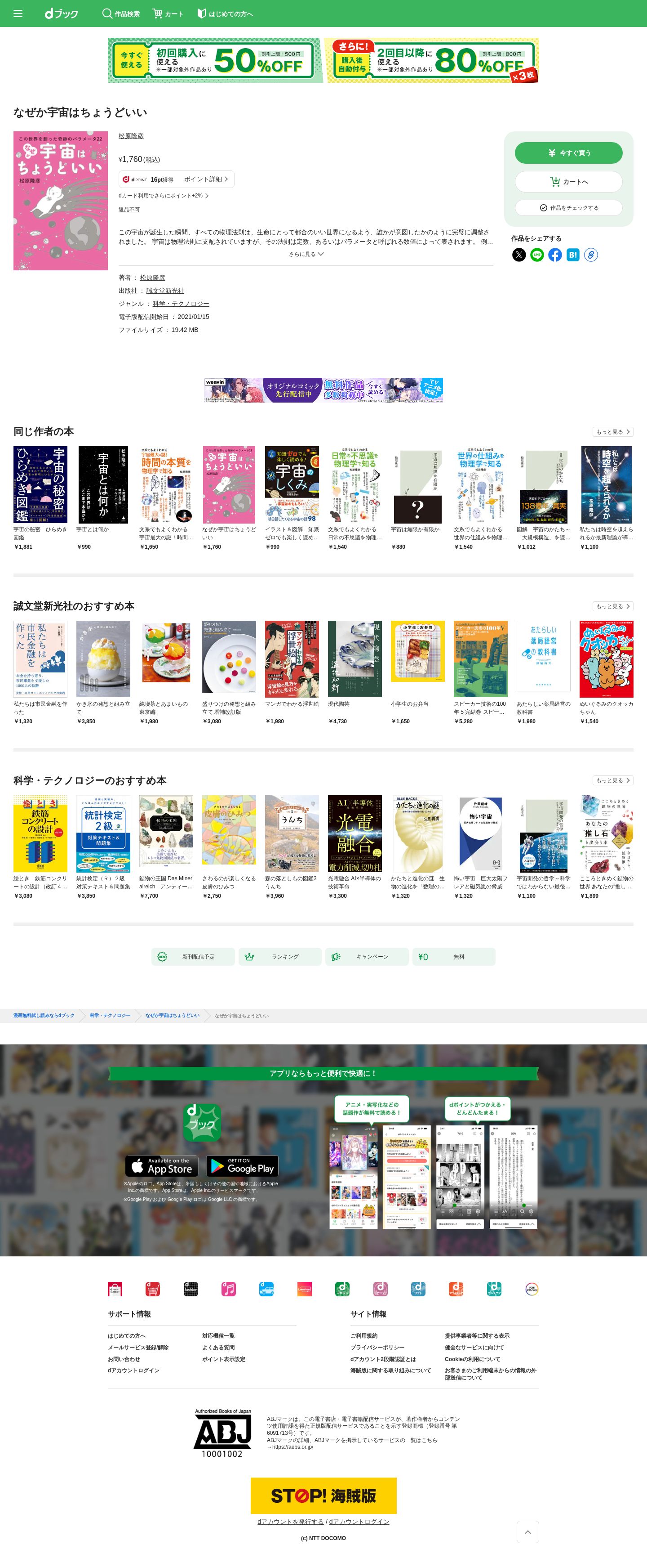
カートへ (575, 181)
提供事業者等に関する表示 (477, 1336)
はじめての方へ (127, 1336)
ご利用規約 (363, 1336)
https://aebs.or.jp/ (292, 1447)
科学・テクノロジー (181, 303)
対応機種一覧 (218, 1336)
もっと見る (609, 432)
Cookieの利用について (473, 1359)
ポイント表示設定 (223, 1359)
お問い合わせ (124, 1359)
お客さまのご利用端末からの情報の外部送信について (490, 1374)
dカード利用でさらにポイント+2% (161, 196)
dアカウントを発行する (290, 1521)
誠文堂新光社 (165, 290)
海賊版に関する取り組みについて (390, 1370)
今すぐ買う (575, 153)
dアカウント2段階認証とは (383, 1359)
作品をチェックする (574, 208)
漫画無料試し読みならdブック (44, 1015)
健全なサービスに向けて (474, 1347)
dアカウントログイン (134, 1370)
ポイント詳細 (203, 179)
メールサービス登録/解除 (138, 1347)
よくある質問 (218, 1347)
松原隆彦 (131, 135)
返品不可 (129, 209)
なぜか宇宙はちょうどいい (172, 1015)
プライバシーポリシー (377, 1347)
